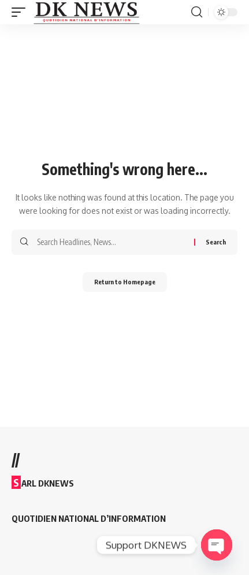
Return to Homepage (124, 281)
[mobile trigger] (21, 12)
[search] (196, 12)
